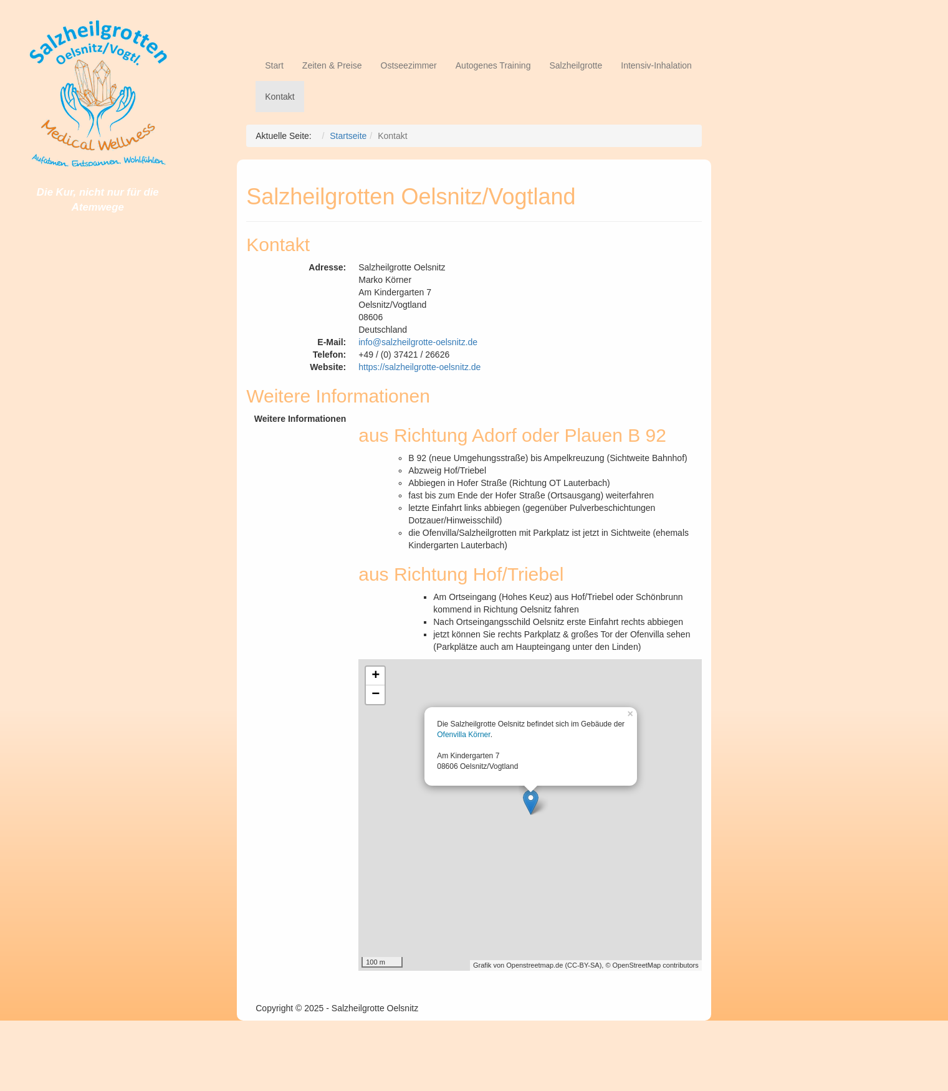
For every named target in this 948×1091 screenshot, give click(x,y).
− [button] (375, 694)
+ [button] (375, 676)
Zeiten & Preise (332, 65)
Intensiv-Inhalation (656, 65)
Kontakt (279, 97)
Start (274, 65)
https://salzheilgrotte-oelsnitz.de (419, 367)
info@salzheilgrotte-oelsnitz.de (417, 342)
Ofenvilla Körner (463, 734)
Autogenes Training (493, 65)
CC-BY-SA (583, 965)
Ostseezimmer (409, 65)
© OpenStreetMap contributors (651, 965)
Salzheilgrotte (575, 65)
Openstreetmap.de (534, 965)
